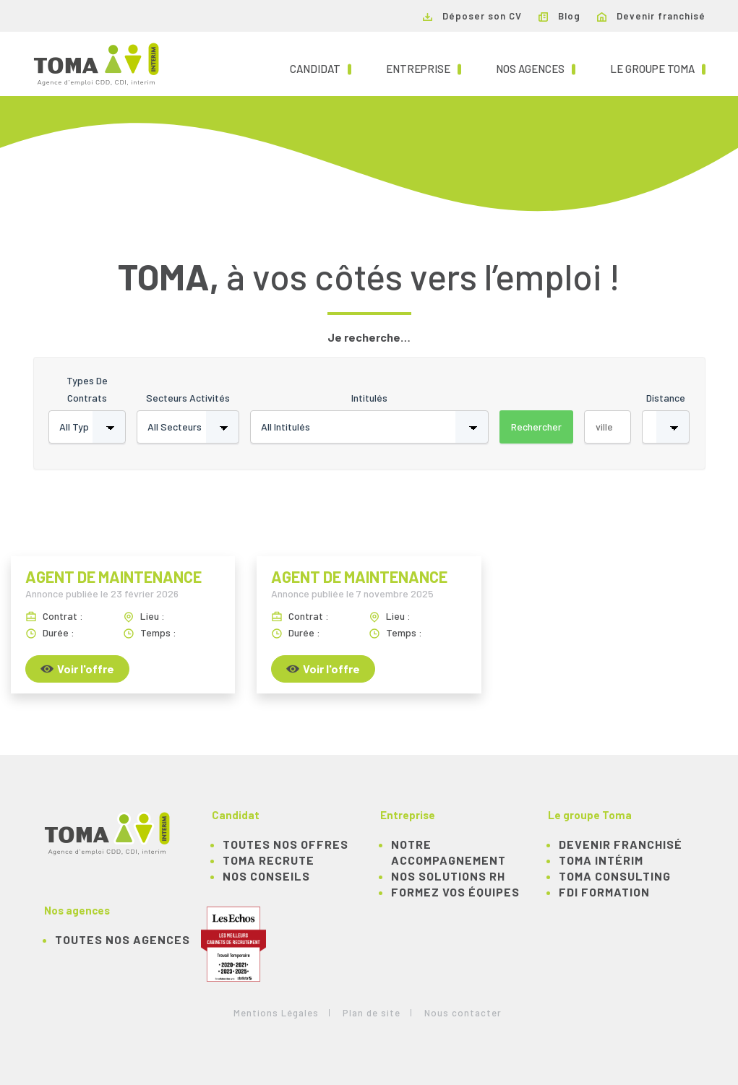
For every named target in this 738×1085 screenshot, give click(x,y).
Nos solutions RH (448, 876)
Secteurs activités (188, 398)
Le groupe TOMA (657, 68)
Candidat (320, 68)
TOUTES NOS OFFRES (285, 844)
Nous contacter (463, 1013)
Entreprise (423, 68)
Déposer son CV (472, 16)
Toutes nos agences (122, 939)
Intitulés (369, 398)
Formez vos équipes (455, 892)
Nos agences (535, 68)
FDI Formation (604, 892)
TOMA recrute (268, 860)
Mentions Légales (276, 1013)
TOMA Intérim (601, 860)
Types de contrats (87, 389)
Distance (665, 398)
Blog (559, 16)
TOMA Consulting (615, 876)
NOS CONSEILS (266, 876)
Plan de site (371, 1013)
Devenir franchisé (651, 16)
